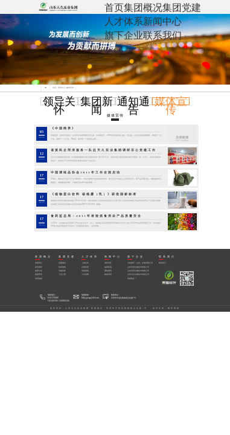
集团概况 (143, 7)
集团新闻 (96, 106)
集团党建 (181, 7)
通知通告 (133, 106)
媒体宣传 (70, 88)
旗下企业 (123, 35)
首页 (114, 7)
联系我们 (162, 35)
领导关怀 (59, 106)
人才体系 (123, 21)
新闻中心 (162, 21)
